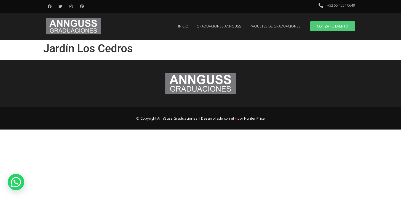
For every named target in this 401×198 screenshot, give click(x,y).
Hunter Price (254, 118)
